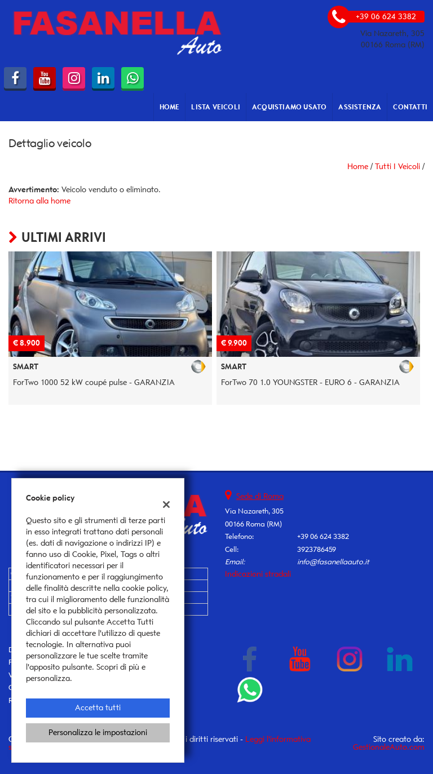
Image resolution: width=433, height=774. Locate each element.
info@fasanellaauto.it (333, 562)
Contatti (410, 107)
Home (170, 107)
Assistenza (359, 107)
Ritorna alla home (39, 201)
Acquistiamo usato (289, 107)
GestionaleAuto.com (389, 747)
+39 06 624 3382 (323, 536)
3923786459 (316, 549)
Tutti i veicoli (397, 166)
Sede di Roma (260, 496)
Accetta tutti (98, 708)
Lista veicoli (215, 107)
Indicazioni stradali (258, 574)
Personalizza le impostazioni (97, 732)
